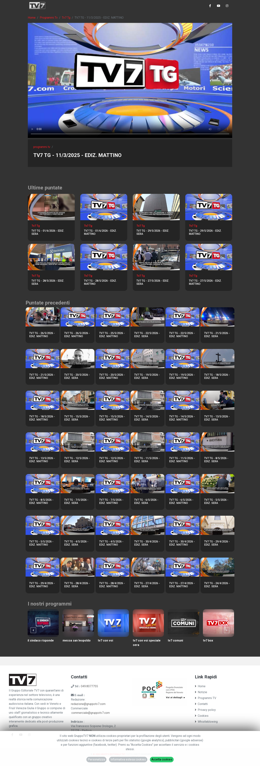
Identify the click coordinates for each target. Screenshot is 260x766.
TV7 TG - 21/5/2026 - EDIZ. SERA (217, 335)
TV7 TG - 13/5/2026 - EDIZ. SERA (217, 418)
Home (32, 17)
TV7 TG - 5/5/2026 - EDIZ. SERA (216, 501)
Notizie (201, 692)
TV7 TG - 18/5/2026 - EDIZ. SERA (217, 376)
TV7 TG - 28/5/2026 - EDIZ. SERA (47, 282)
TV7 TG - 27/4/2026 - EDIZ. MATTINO (182, 585)
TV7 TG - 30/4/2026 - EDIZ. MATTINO (182, 543)
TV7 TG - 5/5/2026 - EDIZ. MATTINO (41, 543)
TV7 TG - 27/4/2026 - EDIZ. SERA (147, 585)
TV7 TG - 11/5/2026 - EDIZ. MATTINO (182, 460)
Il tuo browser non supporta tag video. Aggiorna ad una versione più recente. (130, 80)
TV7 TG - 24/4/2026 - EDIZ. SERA (217, 585)
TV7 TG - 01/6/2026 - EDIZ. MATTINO (100, 232)
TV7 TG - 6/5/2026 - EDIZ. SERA (146, 501)
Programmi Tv (49, 17)
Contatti (201, 704)
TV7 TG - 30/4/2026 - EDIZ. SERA (147, 543)
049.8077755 (89, 686)
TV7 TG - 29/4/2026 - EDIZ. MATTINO (42, 585)
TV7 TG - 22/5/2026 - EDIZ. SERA (147, 335)
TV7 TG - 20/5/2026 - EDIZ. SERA (77, 376)
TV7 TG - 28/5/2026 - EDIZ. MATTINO (100, 282)
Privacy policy (205, 710)
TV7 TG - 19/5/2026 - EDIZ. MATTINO (182, 376)
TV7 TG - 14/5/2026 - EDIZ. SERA (147, 418)
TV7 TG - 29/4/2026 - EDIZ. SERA (217, 543)
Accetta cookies (161, 759)
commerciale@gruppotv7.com (90, 713)
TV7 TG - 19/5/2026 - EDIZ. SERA (147, 376)
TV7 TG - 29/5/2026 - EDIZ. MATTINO (205, 232)
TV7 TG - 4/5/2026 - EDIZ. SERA (76, 543)
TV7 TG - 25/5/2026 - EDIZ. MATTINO (112, 335)
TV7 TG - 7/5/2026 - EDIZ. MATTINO (111, 501)
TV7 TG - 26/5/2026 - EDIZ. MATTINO (42, 335)
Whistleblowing (206, 721)
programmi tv (41, 147)
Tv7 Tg (66, 17)
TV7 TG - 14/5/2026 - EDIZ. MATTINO (182, 418)
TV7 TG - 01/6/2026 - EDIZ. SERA (47, 232)
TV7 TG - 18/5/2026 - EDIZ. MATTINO (42, 418)
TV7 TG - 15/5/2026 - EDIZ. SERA (77, 418)
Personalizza (96, 759)
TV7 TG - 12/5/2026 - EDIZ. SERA (77, 460)
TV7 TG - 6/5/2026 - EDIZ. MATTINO (181, 501)
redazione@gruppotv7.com (88, 704)
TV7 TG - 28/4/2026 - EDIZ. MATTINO (112, 585)
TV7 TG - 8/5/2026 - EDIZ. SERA (216, 460)
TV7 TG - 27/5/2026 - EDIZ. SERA (152, 282)
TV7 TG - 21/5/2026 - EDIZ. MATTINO (42, 376)
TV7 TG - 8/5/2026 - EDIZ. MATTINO (41, 501)
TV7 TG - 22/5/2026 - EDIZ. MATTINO (182, 335)
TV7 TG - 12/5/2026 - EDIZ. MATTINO (112, 460)
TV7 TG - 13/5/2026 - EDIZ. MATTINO (42, 460)
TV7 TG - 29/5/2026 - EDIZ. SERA (152, 232)
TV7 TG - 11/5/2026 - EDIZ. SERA (147, 460)
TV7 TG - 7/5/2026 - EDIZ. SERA (76, 501)
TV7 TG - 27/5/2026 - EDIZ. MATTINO (205, 282)
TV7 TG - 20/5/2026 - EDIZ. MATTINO (112, 376)
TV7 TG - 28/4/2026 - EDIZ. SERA (77, 585)
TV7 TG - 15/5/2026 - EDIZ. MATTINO (112, 418)
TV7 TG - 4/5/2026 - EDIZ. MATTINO (111, 543)
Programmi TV (205, 698)
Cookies (201, 715)
